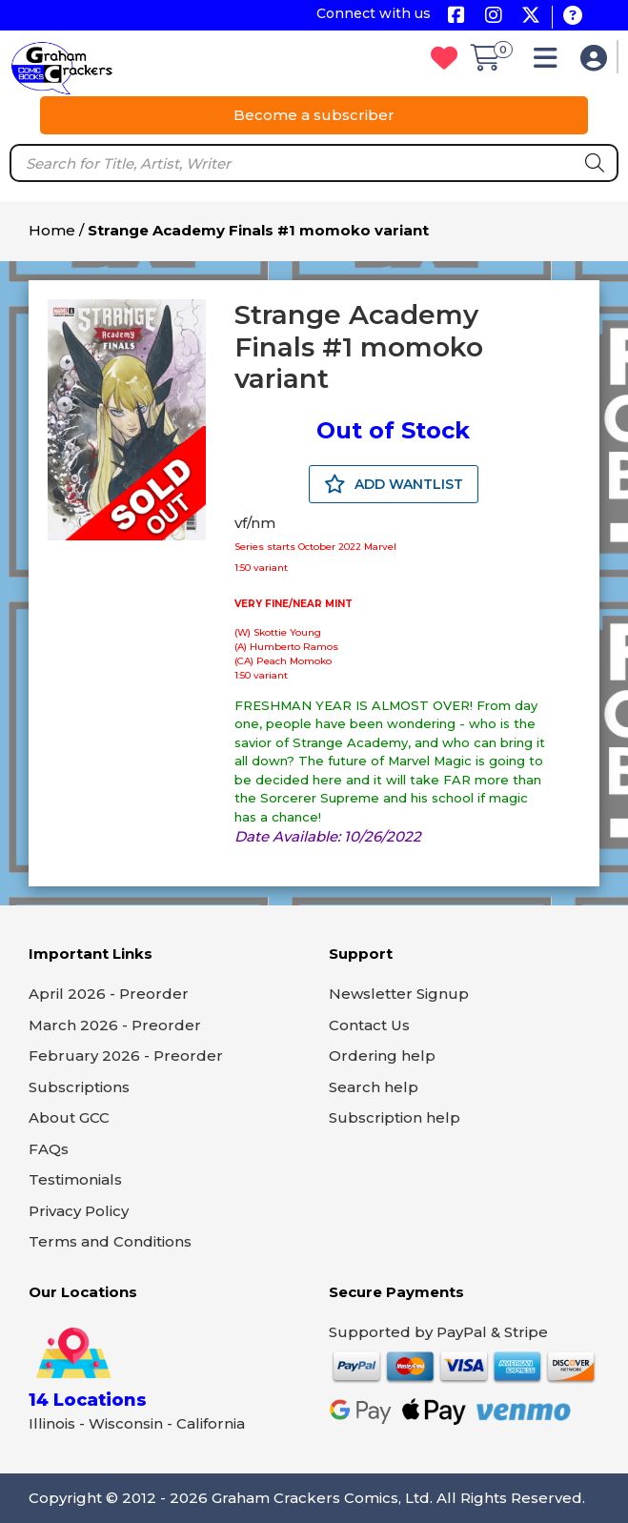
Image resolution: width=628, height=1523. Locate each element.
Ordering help (382, 1055)
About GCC (69, 1117)
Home (52, 230)
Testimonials (75, 1179)
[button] (550, 62)
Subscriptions (79, 1087)
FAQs (49, 1149)
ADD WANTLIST (393, 484)
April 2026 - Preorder (109, 994)
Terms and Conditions (110, 1241)
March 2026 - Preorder (115, 1025)
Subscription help (394, 1117)
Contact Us (369, 1025)
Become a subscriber (314, 115)
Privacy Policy (79, 1211)
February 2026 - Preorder (126, 1055)
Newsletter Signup (399, 994)
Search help (373, 1087)
